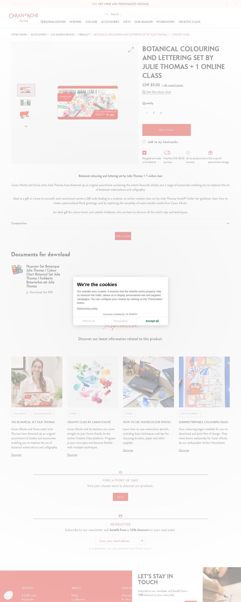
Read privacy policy (87, 308)
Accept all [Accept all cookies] (152, 321)
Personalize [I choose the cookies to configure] (120, 321)
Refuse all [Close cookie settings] (89, 321)
